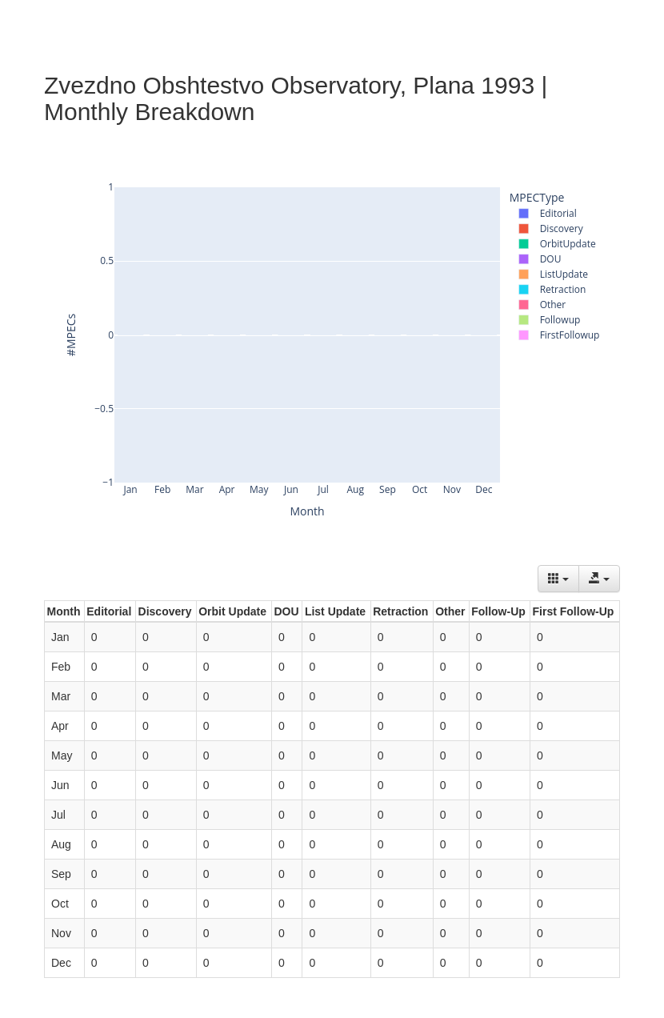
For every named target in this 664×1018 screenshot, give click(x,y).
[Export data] (599, 578)
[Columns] (558, 578)
